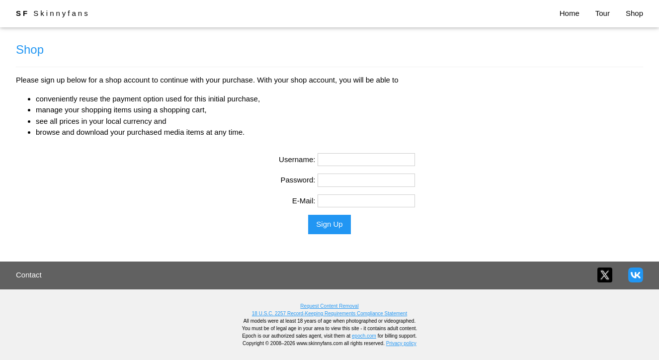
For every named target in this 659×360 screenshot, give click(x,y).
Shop (634, 13)
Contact (29, 274)
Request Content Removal (329, 306)
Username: (297, 159)
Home (569, 13)
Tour (602, 13)
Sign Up (329, 224)
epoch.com (364, 336)
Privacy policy (401, 343)
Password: (297, 180)
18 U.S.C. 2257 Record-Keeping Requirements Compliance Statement (329, 313)
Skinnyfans (53, 13)
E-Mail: (304, 200)
